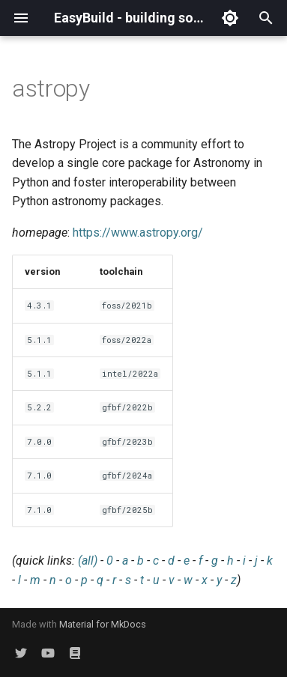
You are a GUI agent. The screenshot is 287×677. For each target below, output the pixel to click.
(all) (87, 560)
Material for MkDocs (102, 624)
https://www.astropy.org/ (138, 232)
